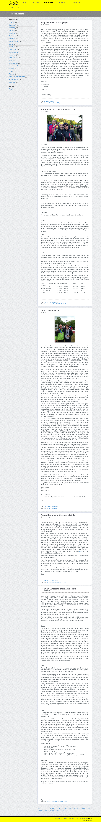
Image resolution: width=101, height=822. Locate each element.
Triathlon (12, 22)
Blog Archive (12, 89)
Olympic (12, 38)
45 (57, 810)
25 (76, 808)
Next (63, 810)
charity (11, 68)
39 (47, 810)
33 (89, 808)
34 (38, 810)
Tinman (11, 74)
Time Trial (12, 49)
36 (41, 810)
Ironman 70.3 (13, 63)
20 (67, 808)
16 (60, 808)
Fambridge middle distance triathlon (56, 582)
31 (86, 808)
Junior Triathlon (14, 66)
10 (50, 808)
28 (81, 808)
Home (25, 2)
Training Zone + (77, 2)
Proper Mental (13, 79)
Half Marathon (13, 52)
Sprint (11, 44)
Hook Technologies (87, 819)
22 (71, 808)
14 (57, 808)
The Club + (35, 2)
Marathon (12, 33)
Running (12, 28)
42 (52, 810)
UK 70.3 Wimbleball (52, 508)
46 (59, 810)
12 (54, 808)
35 (40, 810)
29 (83, 808)
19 (65, 808)
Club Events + (62, 2)
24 (74, 808)
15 (59, 808)
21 (69, 808)
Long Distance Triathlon (17, 77)
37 (43, 810)
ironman (46, 800)
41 (50, 810)
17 (62, 808)
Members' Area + (17, 8)
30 (84, 808)
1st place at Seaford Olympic (54, 103)
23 (72, 808)
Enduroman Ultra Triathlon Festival (56, 304)
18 (64, 808)
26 (78, 808)
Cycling (11, 30)
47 (60, 810)
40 (48, 810)
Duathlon (12, 47)
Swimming (12, 36)
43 (53, 810)
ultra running (13, 58)
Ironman (12, 25)
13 (55, 808)
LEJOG (11, 60)
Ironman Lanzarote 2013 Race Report (57, 801)
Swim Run (12, 82)
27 (79, 808)
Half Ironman (13, 41)
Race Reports (48, 2)
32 (88, 808)
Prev (39, 808)
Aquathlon (12, 55)
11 (52, 808)
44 (55, 810)
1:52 (80, 551)
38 (45, 810)
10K (10, 71)
